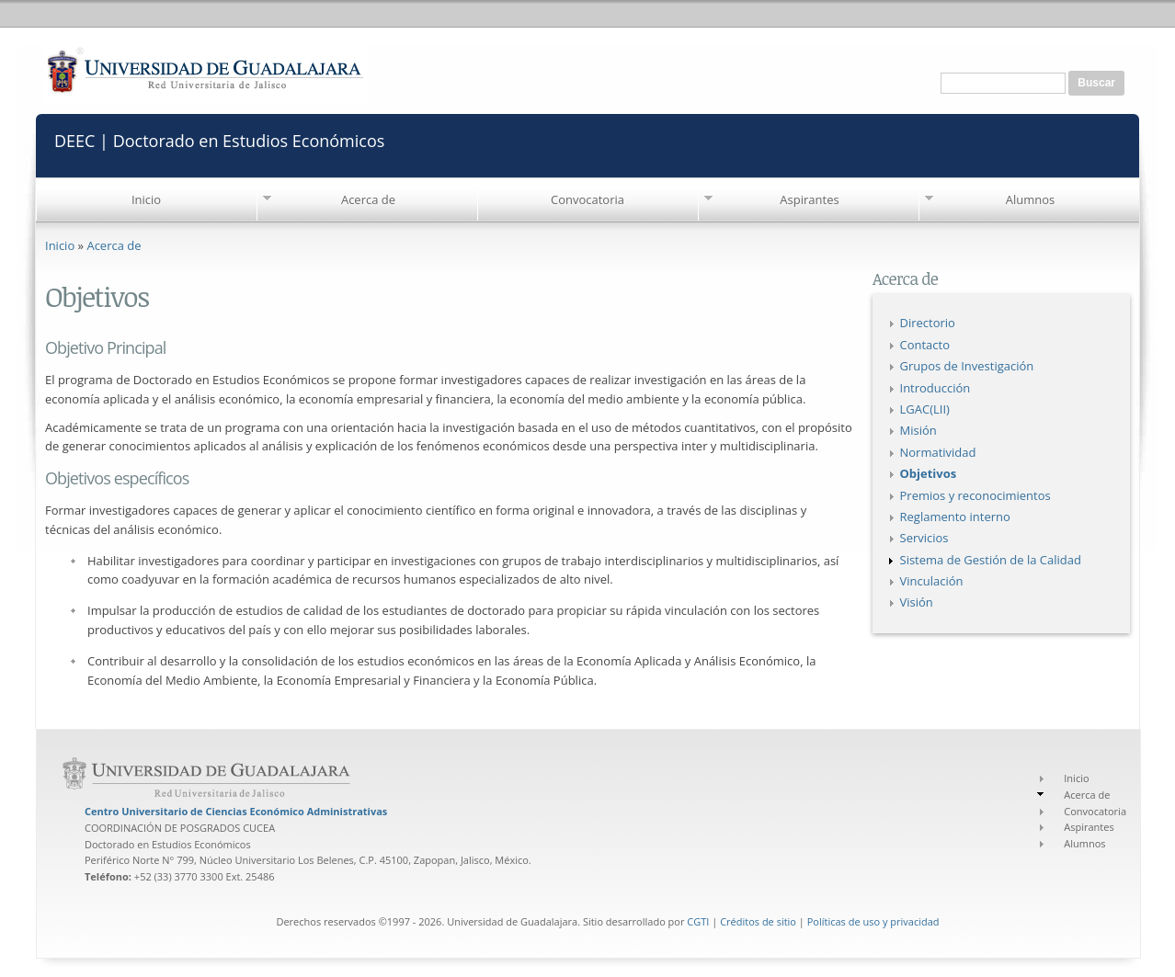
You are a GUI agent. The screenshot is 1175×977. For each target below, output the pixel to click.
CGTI (698, 921)
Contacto (925, 344)
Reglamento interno (955, 516)
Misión (918, 430)
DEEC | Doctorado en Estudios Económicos (219, 139)
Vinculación (932, 581)
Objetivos (928, 473)
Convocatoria (587, 199)
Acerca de (368, 199)
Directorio (927, 322)
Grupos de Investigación (967, 366)
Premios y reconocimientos (975, 495)
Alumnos (1030, 199)
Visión (916, 602)
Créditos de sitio (758, 921)
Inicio (146, 199)
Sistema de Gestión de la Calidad (990, 559)
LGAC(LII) (925, 409)
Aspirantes (809, 199)
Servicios (924, 537)
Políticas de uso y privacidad (873, 921)
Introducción (935, 388)
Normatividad (938, 452)
